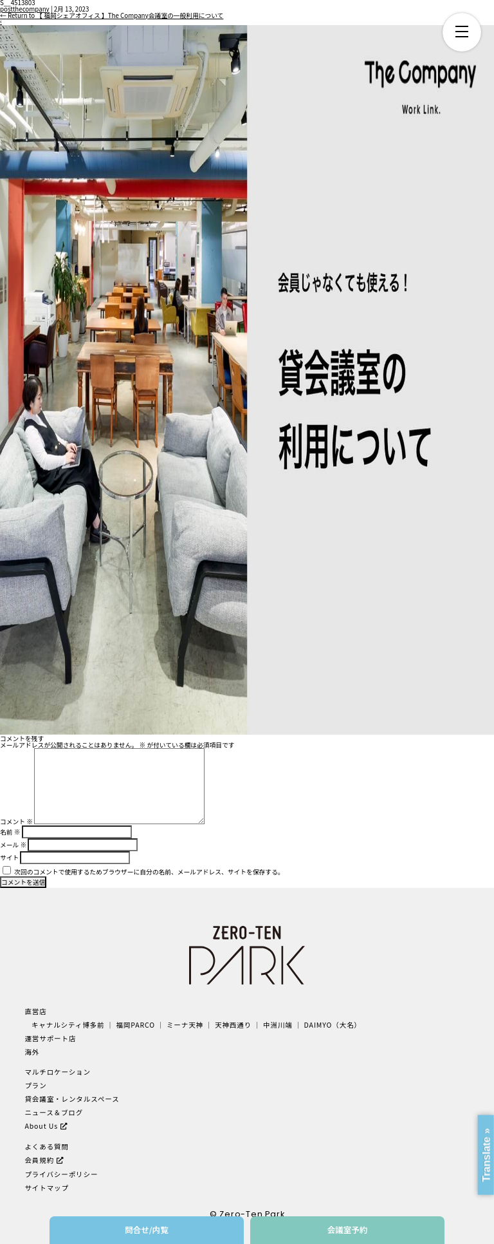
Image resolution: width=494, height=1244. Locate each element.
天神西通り (233, 1025)
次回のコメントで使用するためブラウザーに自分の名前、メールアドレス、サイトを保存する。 (149, 871)
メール (13, 844)
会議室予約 (347, 1229)
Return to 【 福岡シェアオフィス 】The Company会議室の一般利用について (111, 15)
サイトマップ (46, 1187)
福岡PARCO (135, 1025)
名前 (10, 831)
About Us (41, 1126)
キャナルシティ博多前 (68, 1025)
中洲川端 (278, 1025)
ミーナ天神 (185, 1025)
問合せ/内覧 (147, 1229)
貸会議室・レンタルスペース (71, 1099)
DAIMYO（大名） (332, 1025)
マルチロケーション (57, 1072)
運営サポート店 (50, 1038)
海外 (31, 1052)
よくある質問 (46, 1146)
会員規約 (39, 1160)
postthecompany (25, 9)
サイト (9, 857)
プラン (35, 1085)
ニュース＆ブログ (53, 1112)
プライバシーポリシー (61, 1174)
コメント (16, 821)
